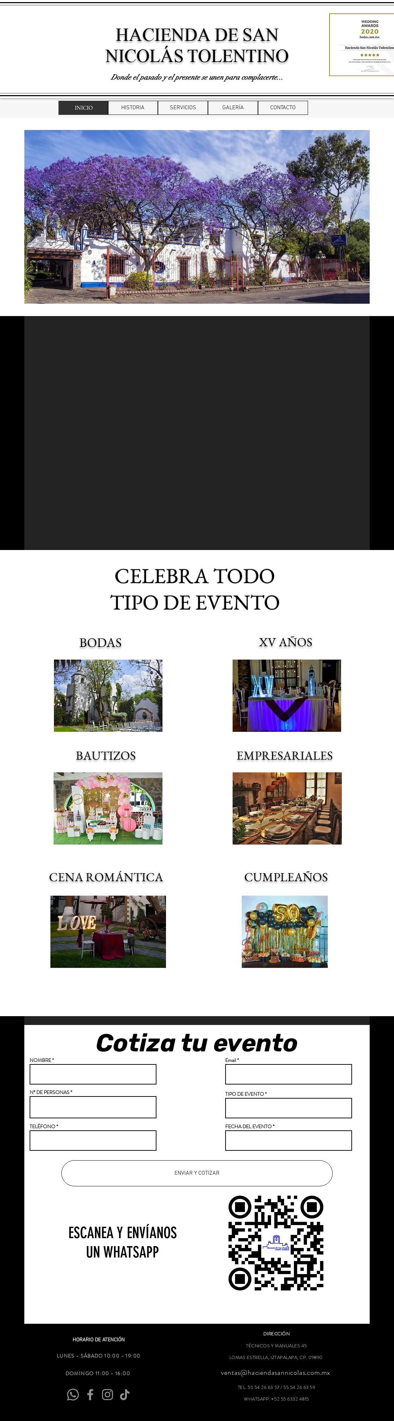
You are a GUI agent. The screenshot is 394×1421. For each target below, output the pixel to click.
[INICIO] (84, 108)
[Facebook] (90, 1394)
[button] (197, 217)
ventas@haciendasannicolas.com (270, 1372)
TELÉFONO (42, 1126)
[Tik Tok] (124, 1394)
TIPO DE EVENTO (244, 1094)
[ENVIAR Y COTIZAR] (197, 1173)
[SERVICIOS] (183, 108)
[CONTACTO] (283, 108)
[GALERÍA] (233, 108)
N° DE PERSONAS (50, 1092)
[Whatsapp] (73, 1394)
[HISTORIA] (133, 108)
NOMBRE (40, 1060)
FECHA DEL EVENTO (248, 1126)
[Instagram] (107, 1394)
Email (230, 1060)
